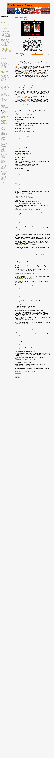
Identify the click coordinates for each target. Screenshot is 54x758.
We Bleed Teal (3, 98)
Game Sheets (3, 60)
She (20, 154)
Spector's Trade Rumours (5, 114)
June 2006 (3, 129)
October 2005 (3, 122)
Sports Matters (17, 212)
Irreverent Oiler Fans (5, 77)
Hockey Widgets (4, 66)
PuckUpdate (3, 106)
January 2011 (3, 172)
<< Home (16, 375)
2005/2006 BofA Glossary (5, 36)
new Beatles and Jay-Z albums (37, 54)
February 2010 (3, 166)
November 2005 (4, 123)
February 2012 (3, 177)
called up (21, 61)
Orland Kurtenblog (4, 93)
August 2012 (3, 179)
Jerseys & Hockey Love (5, 95)
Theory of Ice (3, 104)
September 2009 (4, 162)
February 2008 (3, 146)
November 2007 (4, 143)
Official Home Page (4, 40)
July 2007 (2, 140)
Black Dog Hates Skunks (5, 79)
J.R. (20, 323)
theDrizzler (22, 278)
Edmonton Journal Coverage (6, 51)
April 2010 (3, 168)
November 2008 (4, 153)
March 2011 (3, 174)
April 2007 (3, 137)
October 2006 (3, 132)
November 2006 (4, 133)
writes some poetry (22, 97)
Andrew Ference (18, 66)
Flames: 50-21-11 (4, 17)
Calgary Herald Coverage (5, 43)
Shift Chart (17, 250)
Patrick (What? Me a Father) (25, 209)
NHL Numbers (3, 68)
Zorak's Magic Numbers (5, 63)
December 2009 (4, 164)
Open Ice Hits (3, 89)
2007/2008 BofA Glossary (5, 34)
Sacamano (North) (4, 25)
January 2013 (3, 180)
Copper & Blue (3, 80)
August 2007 (3, 141)
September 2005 (4, 121)
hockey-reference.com (5, 64)
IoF (34, 75)
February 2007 (3, 136)
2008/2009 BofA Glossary (5, 33)
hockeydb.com (3, 65)
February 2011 (3, 173)
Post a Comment (18, 373)
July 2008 (2, 150)
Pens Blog (3, 105)
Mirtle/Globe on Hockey (5, 111)
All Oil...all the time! (4, 82)
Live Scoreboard (4, 58)
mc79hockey (3, 76)
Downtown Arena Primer (5, 32)
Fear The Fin (3, 97)
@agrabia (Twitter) (4, 27)
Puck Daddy (3, 113)
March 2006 (3, 126)
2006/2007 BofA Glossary (5, 35)
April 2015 (3, 181)
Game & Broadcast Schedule (6, 41)
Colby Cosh (3, 83)
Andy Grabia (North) (4, 26)
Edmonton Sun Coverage (5, 52)
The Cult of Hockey (4, 81)
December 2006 (4, 134)
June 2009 (3, 159)
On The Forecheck (4, 100)
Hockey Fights (3, 67)
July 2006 (2, 130)
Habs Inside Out (4, 103)
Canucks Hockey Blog (5, 92)
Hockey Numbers (4, 117)
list (43, 70)
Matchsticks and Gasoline (5, 85)
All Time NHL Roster (4, 44)
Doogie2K (21, 197)
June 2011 (3, 175)
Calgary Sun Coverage (5, 42)
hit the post (3, 88)
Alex (20, 215)
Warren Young (24, 71)
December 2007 (4, 144)
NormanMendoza (23, 244)
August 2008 (3, 151)
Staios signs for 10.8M (30, 179)
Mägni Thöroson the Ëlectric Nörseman (31, 72)
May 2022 (2, 182)
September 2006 (4, 131)
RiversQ (21, 193)
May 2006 (2, 128)
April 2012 (3, 178)
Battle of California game (25, 96)
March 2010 (3, 167)
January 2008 (3, 145)
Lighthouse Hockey (4, 107)
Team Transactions (4, 45)
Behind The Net (4, 62)
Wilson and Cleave (4, 84)
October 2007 (3, 142)
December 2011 (4, 176)
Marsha (21, 336)
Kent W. (21, 329)
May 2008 (2, 148)
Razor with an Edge (4, 96)
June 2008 (3, 149)
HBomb (21, 114)
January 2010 (3, 165)
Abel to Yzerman (4, 99)
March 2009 (3, 157)
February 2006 (3, 125)
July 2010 (2, 169)
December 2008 (4, 154)
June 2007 (3, 139)
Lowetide (2, 78)
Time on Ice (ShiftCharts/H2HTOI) (5, 61)
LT (29, 101)
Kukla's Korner (3, 112)
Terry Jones (17, 147)
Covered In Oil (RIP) (4, 75)
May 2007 (2, 138)
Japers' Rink (3, 108)
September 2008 (4, 152)
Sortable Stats (3, 59)
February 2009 (3, 156)
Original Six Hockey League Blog (6, 115)
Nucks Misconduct (4, 94)
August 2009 (3, 161)
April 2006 (3, 127)
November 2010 (4, 170)
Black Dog (21, 165)
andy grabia (22, 229)
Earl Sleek (21, 131)
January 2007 (3, 135)
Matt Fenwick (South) (5, 24)
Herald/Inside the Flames (5, 87)
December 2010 (4, 171)
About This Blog (4, 28)
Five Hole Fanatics (4, 86)
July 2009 (2, 160)
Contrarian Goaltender (5, 116)
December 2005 (4, 124)
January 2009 (3, 155)
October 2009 (3, 163)
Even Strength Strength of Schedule (33, 77)
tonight (21, 53)
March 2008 (3, 147)
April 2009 (3, 158)
